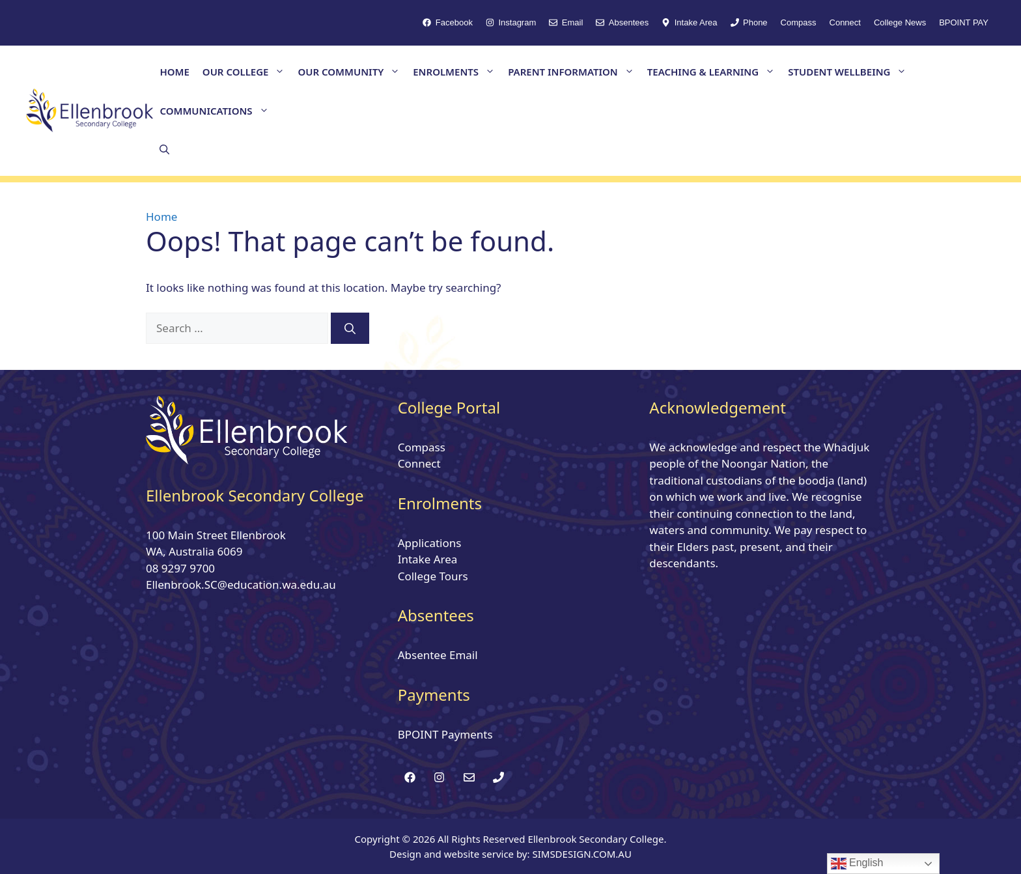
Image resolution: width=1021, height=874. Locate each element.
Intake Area (428, 559)
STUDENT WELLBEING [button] (850, 71)
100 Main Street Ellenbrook (216, 535)
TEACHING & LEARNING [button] (714, 71)
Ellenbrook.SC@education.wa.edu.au (241, 584)
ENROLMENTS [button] (457, 71)
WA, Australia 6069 (194, 551)
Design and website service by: (460, 853)
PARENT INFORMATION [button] (574, 71)
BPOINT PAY (963, 22)
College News (900, 22)
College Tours (433, 576)
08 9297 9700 (180, 568)
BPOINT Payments (445, 734)
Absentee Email (438, 654)
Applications (430, 542)
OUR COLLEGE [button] (247, 71)
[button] (164, 149)
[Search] (350, 328)
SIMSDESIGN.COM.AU (581, 853)
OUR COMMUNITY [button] (352, 71)
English (857, 863)
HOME (174, 71)
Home (161, 216)
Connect (845, 22)
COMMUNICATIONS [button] (217, 110)
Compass (799, 22)
